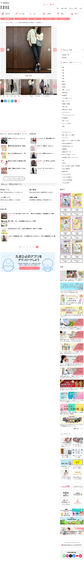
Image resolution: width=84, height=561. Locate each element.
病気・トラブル (66, 90)
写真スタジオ (63, 18)
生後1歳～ (64, 57)
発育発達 (64, 95)
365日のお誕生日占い (67, 143)
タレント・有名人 (66, 123)
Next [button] (55, 50)
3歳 (14, 96)
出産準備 (46, 14)
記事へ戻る (28, 76)
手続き (63, 163)
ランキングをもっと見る (13, 178)
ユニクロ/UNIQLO (46, 96)
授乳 (63, 81)
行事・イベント (66, 101)
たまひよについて (66, 132)
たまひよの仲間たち (67, 177)
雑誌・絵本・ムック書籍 (68, 135)
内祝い (52, 4)
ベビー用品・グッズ (67, 98)
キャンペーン (49, 18)
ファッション (24, 96)
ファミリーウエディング (68, 115)
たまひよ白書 (65, 182)
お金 (63, 160)
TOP (57, 8)
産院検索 (64, 149)
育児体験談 (65, 118)
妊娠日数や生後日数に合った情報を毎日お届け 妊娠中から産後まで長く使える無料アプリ (29, 264)
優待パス (74, 14)
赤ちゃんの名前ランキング (68, 154)
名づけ (32, 14)
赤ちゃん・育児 (73, 8)
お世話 (63, 87)
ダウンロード (29, 268)
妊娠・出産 (64, 8)
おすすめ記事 (37, 96)
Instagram (31, 96)
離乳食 (60, 14)
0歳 (3, 96)
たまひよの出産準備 (67, 180)
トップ (1, 22)
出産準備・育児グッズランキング (70, 157)
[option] (28, 49)
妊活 (81, 8)
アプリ (21, 18)
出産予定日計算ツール (67, 146)
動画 (63, 126)
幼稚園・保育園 (66, 104)
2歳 (11, 96)
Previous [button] (2, 50)
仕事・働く (65, 106)
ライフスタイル (66, 112)
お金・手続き (19, 14)
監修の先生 (65, 171)
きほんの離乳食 (66, 168)
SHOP (45, 4)
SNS (35, 18)
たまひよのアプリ (66, 174)
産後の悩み (65, 92)
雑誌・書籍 (7, 18)
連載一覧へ (77, 428)
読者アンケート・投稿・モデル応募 (71, 140)
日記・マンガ (65, 120)
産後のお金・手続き (67, 109)
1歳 (7, 96)
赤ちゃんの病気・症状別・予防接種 (71, 166)
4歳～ (19, 96)
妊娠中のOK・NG (66, 152)
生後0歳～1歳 (65, 55)
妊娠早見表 (6, 14)
